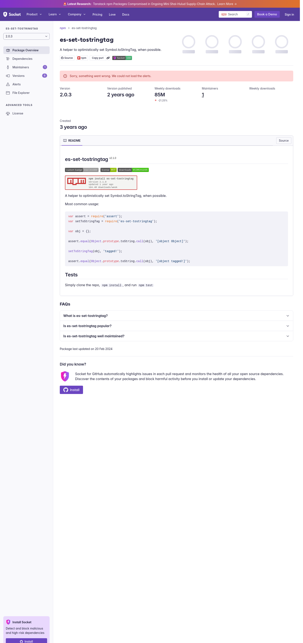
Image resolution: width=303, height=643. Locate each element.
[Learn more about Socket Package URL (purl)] (108, 57)
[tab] (72, 140)
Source (284, 140)
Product (34, 14)
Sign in (289, 14)
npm (63, 28)
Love (112, 14)
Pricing (97, 14)
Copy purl (98, 57)
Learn (55, 14)
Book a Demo (267, 14)
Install (71, 389)
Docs (125, 14)
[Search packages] (235, 14)
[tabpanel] (176, 221)
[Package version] (26, 36)
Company (77, 14)
